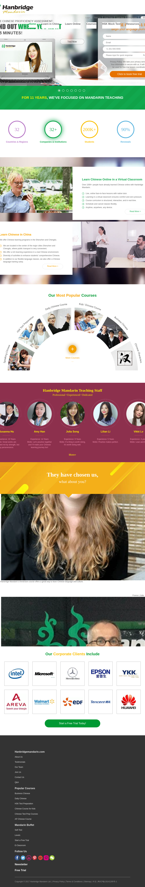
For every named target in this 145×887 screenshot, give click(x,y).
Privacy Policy (59, 881)
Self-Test (120, 18)
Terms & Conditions (74, 881)
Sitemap (88, 881)
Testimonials (20, 762)
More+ (72, 454)
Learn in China (50, 24)
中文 (94, 881)
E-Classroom (20, 845)
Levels (17, 835)
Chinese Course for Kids (25, 809)
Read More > (52, 266)
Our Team (19, 767)
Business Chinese (22, 793)
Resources (132, 24)
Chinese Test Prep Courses (26, 814)
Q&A (17, 782)
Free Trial (109, 18)
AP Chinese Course (23, 819)
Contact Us (19, 777)
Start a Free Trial (22, 840)
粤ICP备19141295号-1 (107, 881)
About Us (19, 757)
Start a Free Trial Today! (72, 723)
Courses (91, 24)
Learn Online (73, 24)
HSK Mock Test (111, 24)
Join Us (18, 772)
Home (32, 24)
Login (87, 18)
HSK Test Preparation (24, 804)
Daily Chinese (20, 798)
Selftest (3, 15)
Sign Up (97, 18)
